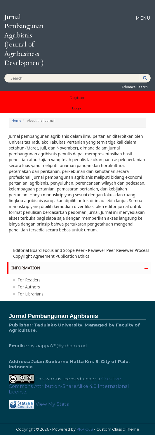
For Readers (29, 280)
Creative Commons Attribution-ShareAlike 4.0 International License (69, 385)
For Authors (29, 287)
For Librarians (30, 294)
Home (16, 120)
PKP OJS (84, 429)
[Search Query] (77, 78)
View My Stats (52, 404)
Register (77, 97)
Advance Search (134, 87)
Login (77, 108)
